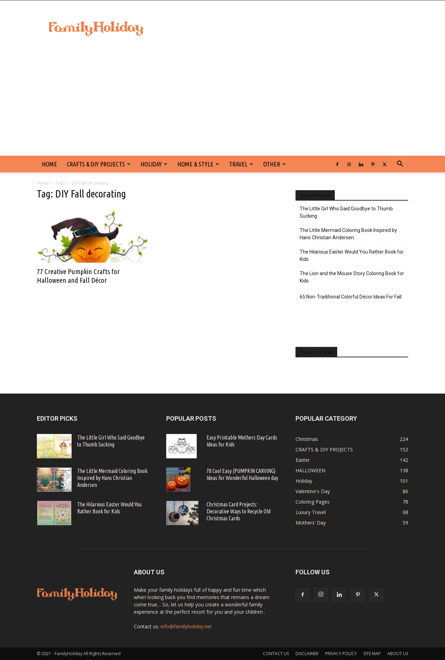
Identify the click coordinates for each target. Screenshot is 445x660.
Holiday (153, 164)
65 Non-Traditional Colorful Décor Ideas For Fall (351, 297)
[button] (399, 164)
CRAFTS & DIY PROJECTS (98, 164)
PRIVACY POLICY (341, 654)
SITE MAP (372, 654)
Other (274, 164)
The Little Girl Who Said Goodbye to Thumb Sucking (346, 212)
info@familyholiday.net (186, 626)
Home (43, 183)
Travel (241, 164)
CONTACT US (276, 654)
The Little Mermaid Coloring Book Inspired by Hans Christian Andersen (348, 233)
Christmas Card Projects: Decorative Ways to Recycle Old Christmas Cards (238, 511)
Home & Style (198, 164)
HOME (49, 164)
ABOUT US (397, 654)
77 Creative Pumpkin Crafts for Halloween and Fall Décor (78, 275)
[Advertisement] (222, 103)
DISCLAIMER (307, 654)
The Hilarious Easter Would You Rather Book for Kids (352, 255)
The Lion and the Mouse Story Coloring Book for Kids (352, 277)
